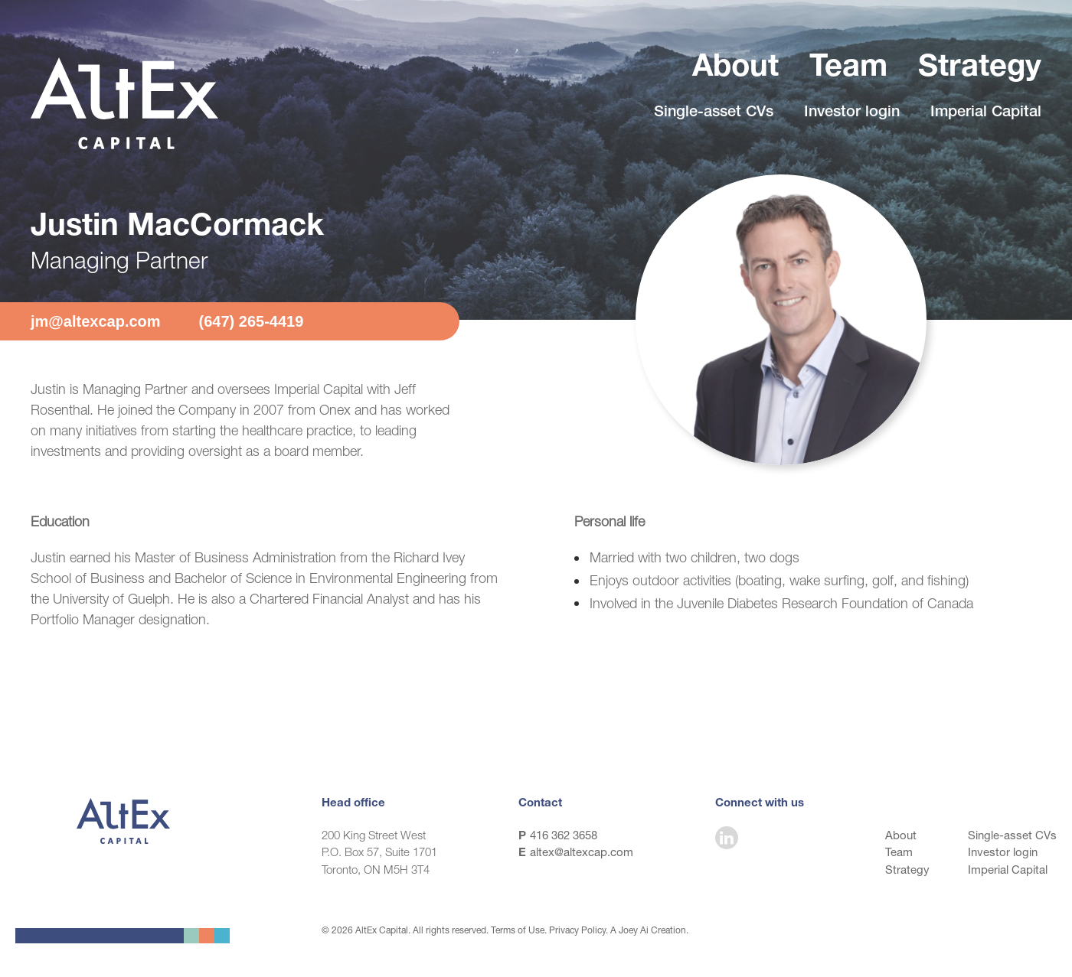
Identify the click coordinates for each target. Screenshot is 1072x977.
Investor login (852, 113)
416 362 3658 (563, 835)
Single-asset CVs (713, 113)
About (735, 69)
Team (848, 69)
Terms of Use (517, 930)
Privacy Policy (577, 930)
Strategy (979, 69)
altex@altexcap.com (581, 852)
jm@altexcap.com (96, 321)
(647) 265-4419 (251, 321)
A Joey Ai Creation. (649, 930)
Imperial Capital (985, 113)
